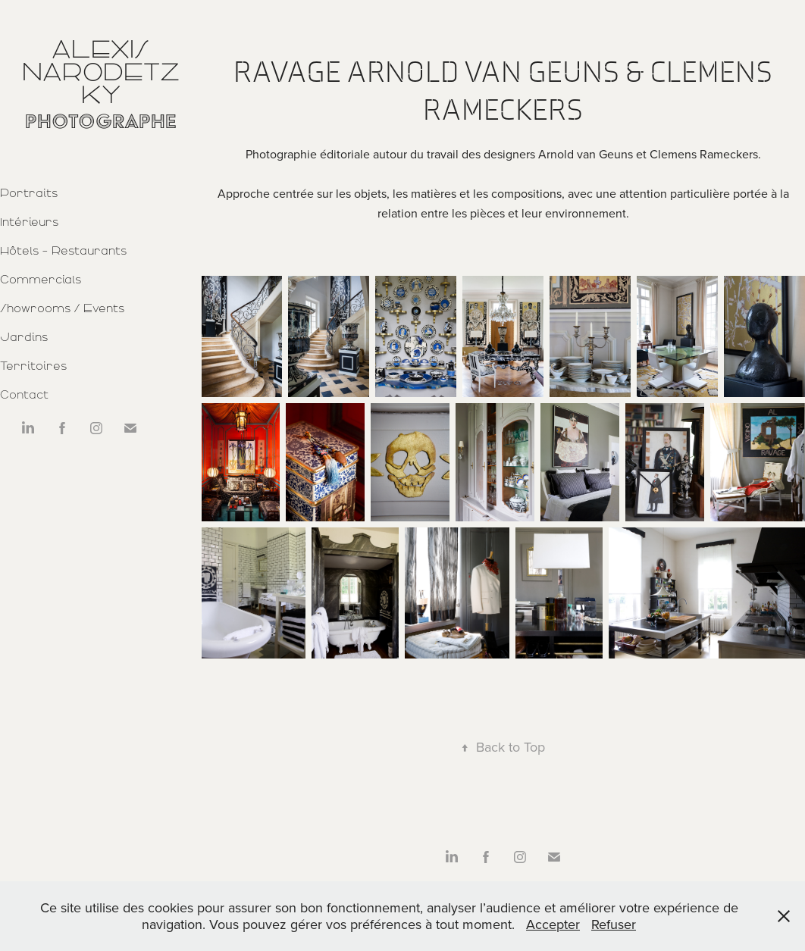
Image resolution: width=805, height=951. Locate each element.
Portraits (29, 193)
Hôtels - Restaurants (63, 251)
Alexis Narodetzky (101, 72)
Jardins (24, 337)
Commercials (40, 279)
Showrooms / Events (62, 308)
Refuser (613, 924)
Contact (24, 395)
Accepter (553, 924)
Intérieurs (29, 222)
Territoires (33, 366)
